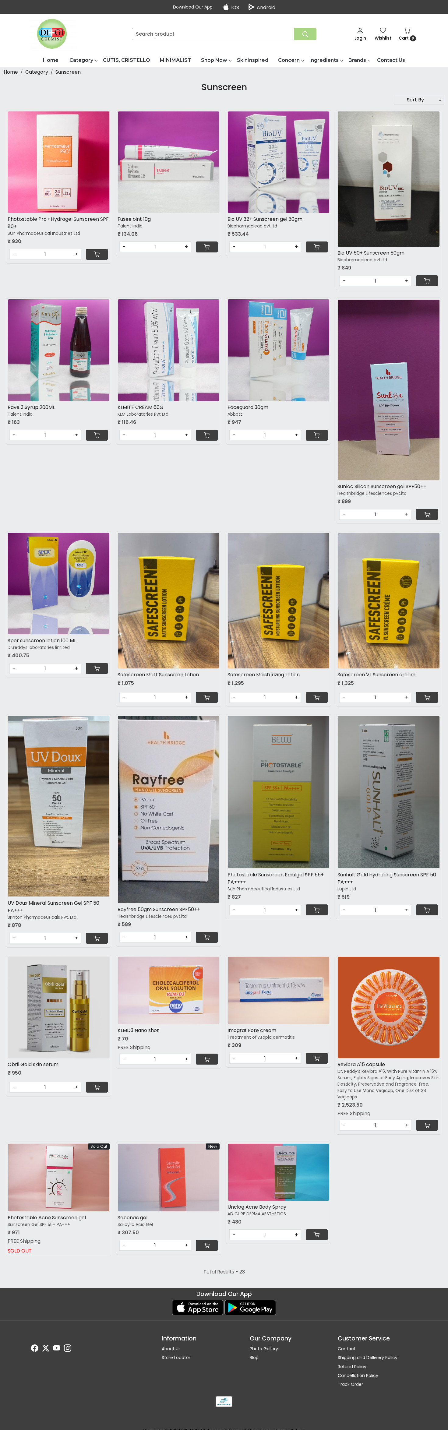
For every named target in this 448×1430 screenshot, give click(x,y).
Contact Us (391, 60)
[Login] (360, 33)
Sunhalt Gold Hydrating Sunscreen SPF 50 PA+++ (386, 878)
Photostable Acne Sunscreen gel (47, 1217)
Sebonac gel (132, 1217)
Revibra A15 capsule (361, 1064)
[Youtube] (57, 1349)
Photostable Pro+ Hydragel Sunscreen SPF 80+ (58, 223)
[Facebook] (35, 1349)
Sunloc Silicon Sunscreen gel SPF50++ (381, 486)
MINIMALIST (175, 60)
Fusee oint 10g (134, 219)
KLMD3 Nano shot (138, 1030)
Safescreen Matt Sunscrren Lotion (158, 674)
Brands (359, 60)
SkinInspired (252, 60)
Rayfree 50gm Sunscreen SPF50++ (159, 909)
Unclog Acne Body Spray (257, 1206)
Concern (291, 60)
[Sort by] (419, 100)
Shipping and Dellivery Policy (367, 1357)
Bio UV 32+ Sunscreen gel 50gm (265, 219)
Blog (254, 1357)
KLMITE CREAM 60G (141, 407)
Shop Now (216, 60)
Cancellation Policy (358, 1375)
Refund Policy (352, 1367)
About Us (171, 1349)
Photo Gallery (264, 1349)
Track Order (350, 1384)
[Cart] (97, 254)
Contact (347, 1349)
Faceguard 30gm (248, 407)
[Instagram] (67, 1349)
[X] (46, 1349)
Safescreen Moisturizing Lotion (264, 674)
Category (83, 60)
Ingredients (326, 60)
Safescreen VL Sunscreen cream (376, 674)
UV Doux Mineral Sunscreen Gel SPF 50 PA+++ (53, 907)
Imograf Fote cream (252, 1030)
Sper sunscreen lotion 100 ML (42, 640)
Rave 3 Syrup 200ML (31, 407)
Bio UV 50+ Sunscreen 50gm (370, 252)
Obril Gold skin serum (33, 1064)
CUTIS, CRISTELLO (126, 60)
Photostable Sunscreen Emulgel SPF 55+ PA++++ (276, 878)
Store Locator (176, 1357)
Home (50, 60)
